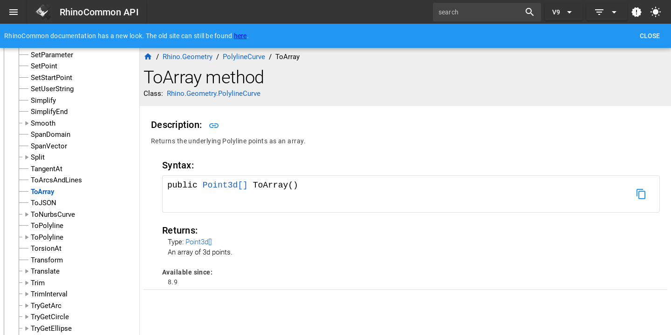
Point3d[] (228, 185)
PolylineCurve (244, 57)
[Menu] (13, 12)
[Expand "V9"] (563, 12)
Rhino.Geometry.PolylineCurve (213, 93)
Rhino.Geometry (187, 57)
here (240, 36)
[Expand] (606, 12)
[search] (479, 12)
